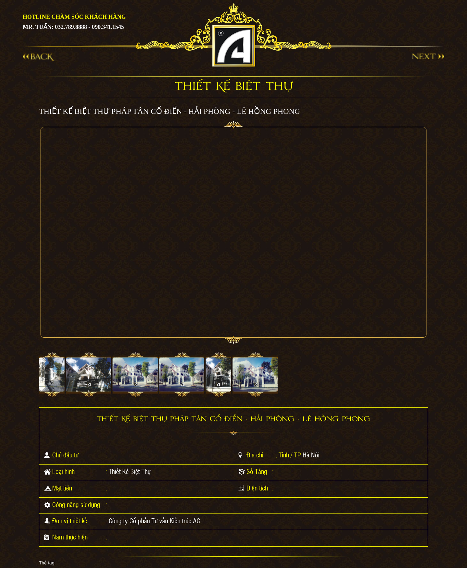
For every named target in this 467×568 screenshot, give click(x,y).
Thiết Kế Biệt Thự (129, 471)
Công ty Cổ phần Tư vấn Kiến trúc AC (154, 520)
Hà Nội (311, 455)
